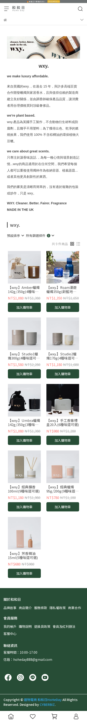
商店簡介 (25, 607)
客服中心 (9, 633)
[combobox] (15, 235)
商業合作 (74, 607)
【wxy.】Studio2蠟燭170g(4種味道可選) (61, 356)
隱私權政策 (57, 607)
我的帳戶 (9, 626)
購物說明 (25, 626)
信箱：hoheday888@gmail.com (27, 659)
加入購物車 (24, 307)
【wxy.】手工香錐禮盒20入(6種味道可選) (62, 422)
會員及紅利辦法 (64, 626)
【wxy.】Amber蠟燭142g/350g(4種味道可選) (24, 289)
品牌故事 (9, 607)
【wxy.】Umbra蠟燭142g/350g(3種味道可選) (24, 422)
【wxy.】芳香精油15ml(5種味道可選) (23, 555)
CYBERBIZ (47, 704)
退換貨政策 (42, 626)
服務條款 (40, 607)
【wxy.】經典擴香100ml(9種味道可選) (24, 489)
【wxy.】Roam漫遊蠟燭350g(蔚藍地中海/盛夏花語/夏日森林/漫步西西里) (61, 289)
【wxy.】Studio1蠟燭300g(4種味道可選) (23, 356)
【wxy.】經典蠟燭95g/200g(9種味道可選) (62, 489)
